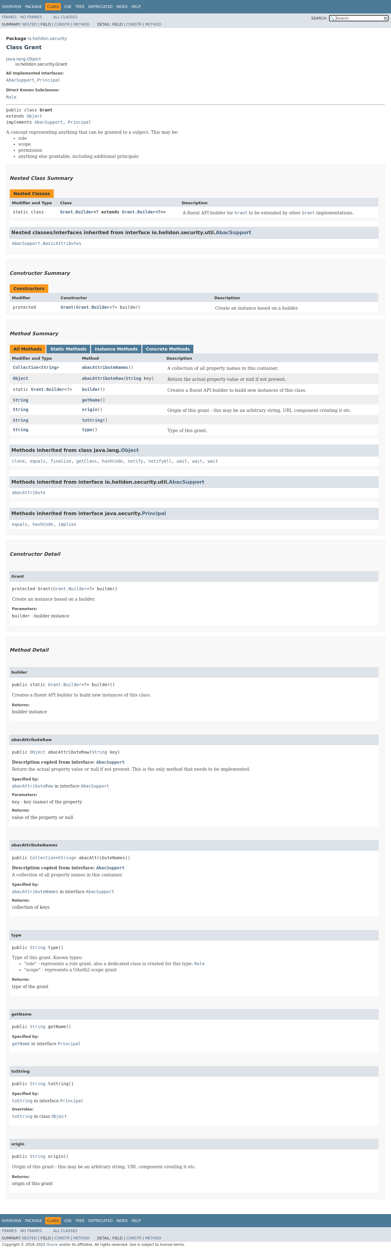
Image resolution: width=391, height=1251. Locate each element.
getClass (86, 461)
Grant (66, 307)
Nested (29, 24)
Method (81, 24)
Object (34, 116)
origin (89, 409)
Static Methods (68, 349)
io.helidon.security (47, 38)
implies (67, 524)
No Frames (31, 17)
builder (91, 389)
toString (92, 420)
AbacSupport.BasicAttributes (47, 243)
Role (11, 97)
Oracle (52, 1244)
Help (136, 7)
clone (18, 461)
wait (182, 461)
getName (91, 400)
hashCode (112, 461)
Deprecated (100, 7)
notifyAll (160, 461)
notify (135, 461)
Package (33, 7)
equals (38, 461)
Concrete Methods (168, 349)
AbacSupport (20, 80)
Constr (62, 24)
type (87, 429)
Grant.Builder (77, 211)
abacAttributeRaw (102, 378)
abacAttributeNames (105, 367)
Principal (48, 80)
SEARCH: (319, 18)
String (49, 367)
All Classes (65, 17)
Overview (11, 7)
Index (122, 7)
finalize (60, 461)
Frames (9, 17)
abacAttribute (29, 492)
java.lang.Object (23, 58)
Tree (80, 7)
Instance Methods (116, 349)
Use (67, 7)
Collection (25, 367)
